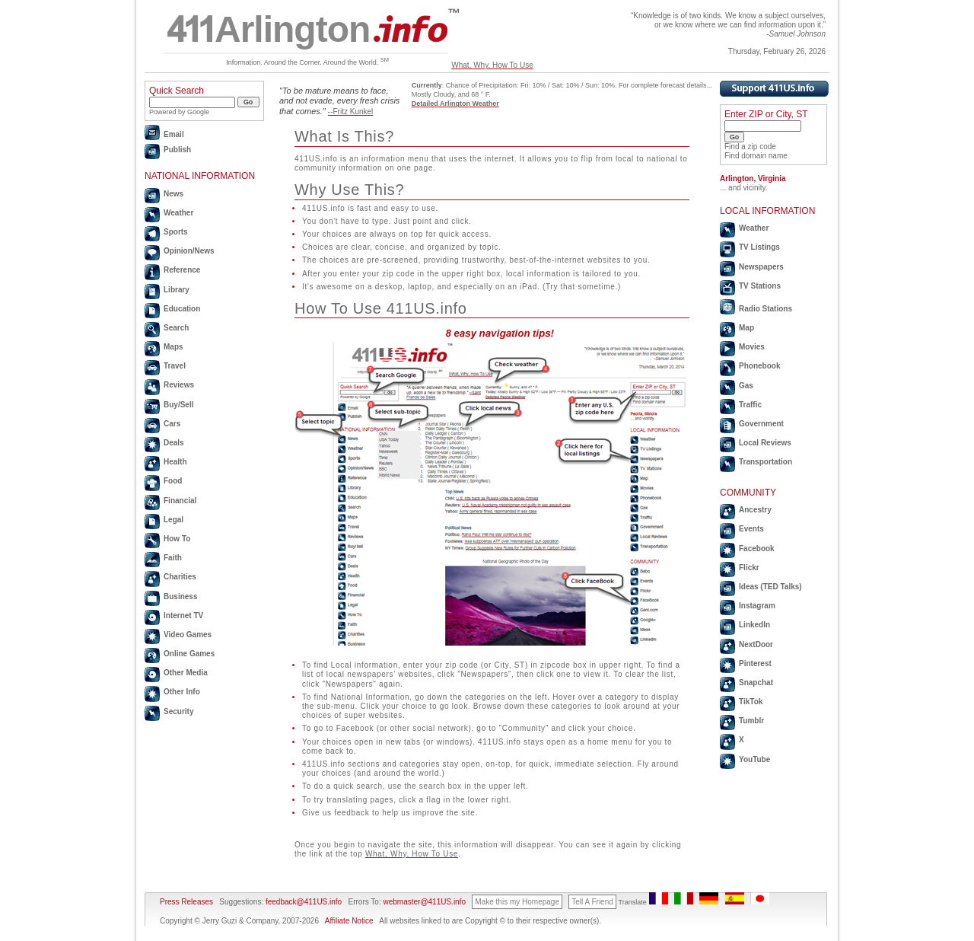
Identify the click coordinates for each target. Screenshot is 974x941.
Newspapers (761, 267)
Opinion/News (189, 251)
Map (746, 328)
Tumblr (751, 720)
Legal (173, 519)
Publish (177, 149)
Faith (173, 557)
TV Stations (760, 286)
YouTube (754, 759)
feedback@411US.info (302, 902)
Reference (182, 270)
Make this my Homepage (517, 902)
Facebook (757, 548)
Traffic (750, 404)
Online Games (189, 653)
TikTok (750, 701)
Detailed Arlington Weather (455, 103)
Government (761, 423)
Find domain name (756, 156)
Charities (180, 577)
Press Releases (186, 902)
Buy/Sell (178, 404)
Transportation (765, 462)
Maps (173, 347)
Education (182, 309)
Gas (746, 385)
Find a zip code (750, 146)
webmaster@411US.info (424, 902)
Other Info (182, 691)
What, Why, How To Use (492, 65)
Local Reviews (765, 443)
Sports (176, 232)
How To (177, 538)
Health (175, 462)
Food (173, 481)
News (173, 194)
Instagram (757, 605)
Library (176, 289)
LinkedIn (754, 624)
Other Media (186, 672)
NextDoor (756, 644)
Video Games (188, 634)
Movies (752, 347)
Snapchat (756, 682)
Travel (175, 366)
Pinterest (755, 663)
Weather (178, 213)
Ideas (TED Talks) (770, 586)
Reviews (179, 385)
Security (178, 711)
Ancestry (755, 510)
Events (751, 529)
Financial (180, 500)
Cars (172, 423)
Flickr (749, 567)
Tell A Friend (592, 902)
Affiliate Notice (349, 921)
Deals (174, 443)
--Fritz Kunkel (350, 111)
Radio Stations (765, 309)
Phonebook (759, 366)
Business (180, 596)
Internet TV (183, 615)
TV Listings (759, 247)
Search (176, 328)
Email (174, 134)
